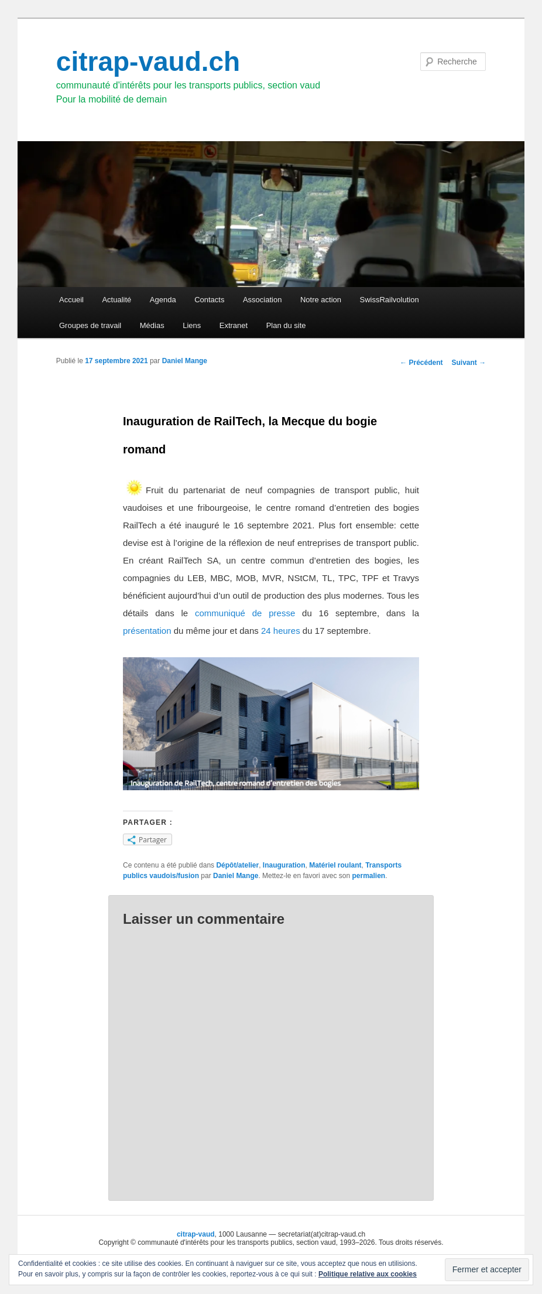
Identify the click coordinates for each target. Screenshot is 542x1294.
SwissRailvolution (389, 299)
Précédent (421, 363)
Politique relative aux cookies (367, 1274)
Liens (192, 325)
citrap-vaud (196, 1234)
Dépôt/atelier (237, 865)
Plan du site (286, 325)
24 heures (280, 631)
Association (262, 299)
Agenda (163, 299)
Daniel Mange (184, 361)
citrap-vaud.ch (148, 61)
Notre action (320, 299)
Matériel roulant (335, 865)
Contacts (209, 299)
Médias (152, 325)
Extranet (233, 325)
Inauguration (284, 865)
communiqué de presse (245, 613)
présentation (147, 631)
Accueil (71, 299)
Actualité (116, 299)
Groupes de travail (90, 325)
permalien (368, 876)
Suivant (469, 363)
